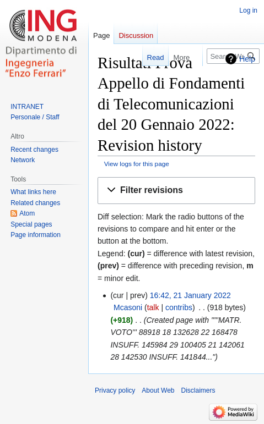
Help (247, 58)
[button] (176, 190)
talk (153, 307)
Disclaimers (198, 390)
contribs (178, 307)
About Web (158, 390)
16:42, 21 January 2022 (190, 295)
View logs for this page (136, 163)
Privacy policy (115, 390)
